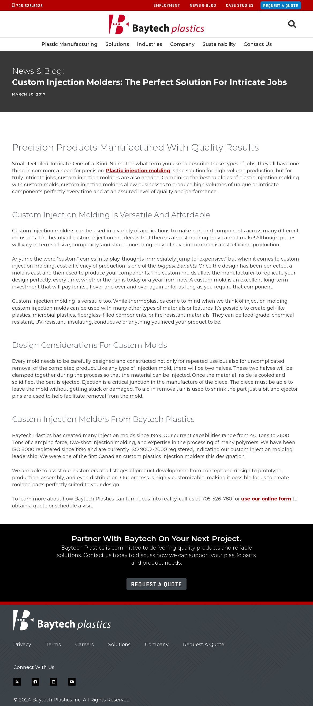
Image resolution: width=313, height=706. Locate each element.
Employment (167, 5)
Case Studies (240, 5)
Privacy (22, 645)
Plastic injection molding (138, 171)
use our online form (266, 499)
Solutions (119, 645)
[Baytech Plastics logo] (156, 24)
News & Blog (203, 5)
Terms (53, 645)
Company (157, 645)
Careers (84, 645)
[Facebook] (35, 682)
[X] (17, 682)
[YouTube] (72, 682)
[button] (292, 24)
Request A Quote (203, 645)
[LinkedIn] (53, 682)
